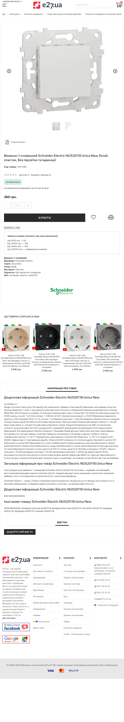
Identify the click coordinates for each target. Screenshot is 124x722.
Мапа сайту (38, 628)
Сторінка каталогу (16, 142)
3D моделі (38, 596)
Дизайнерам (39, 577)
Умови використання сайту (46, 603)
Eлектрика (14, 14)
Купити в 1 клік (12, 227)
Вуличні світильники (73, 615)
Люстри (67, 565)
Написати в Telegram (106, 605)
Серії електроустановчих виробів (64, 14)
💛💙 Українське (41, 621)
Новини (36, 615)
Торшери (68, 603)
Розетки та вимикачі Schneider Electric (104, 14)
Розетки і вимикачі (33, 14)
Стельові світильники (74, 571)
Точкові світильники (73, 609)
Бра (65, 596)
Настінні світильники (74, 590)
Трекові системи (72, 584)
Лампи (67, 621)
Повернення (39, 609)
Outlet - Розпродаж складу (77, 634)
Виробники (38, 590)
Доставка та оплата (43, 571)
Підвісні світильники (73, 577)
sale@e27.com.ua (102, 599)
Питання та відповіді (43, 584)
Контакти (37, 565)
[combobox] (93, 5)
